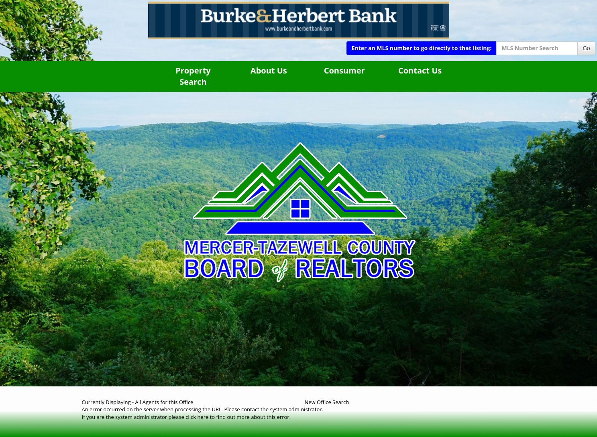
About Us (269, 70)
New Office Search (327, 402)
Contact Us (420, 70)
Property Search (193, 76)
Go (586, 48)
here (202, 417)
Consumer (344, 70)
